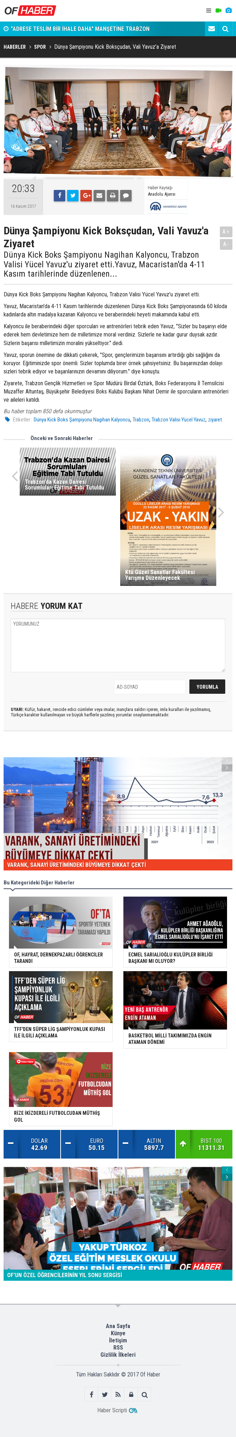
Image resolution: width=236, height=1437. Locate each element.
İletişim (118, 1340)
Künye (118, 1333)
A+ (226, 231)
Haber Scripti (112, 1410)
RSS (118, 1347)
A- (226, 244)
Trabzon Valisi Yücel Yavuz (179, 419)
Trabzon (141, 419)
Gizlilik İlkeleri (118, 1354)
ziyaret (215, 419)
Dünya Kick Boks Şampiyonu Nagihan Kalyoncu (82, 419)
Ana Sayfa (118, 1326)
